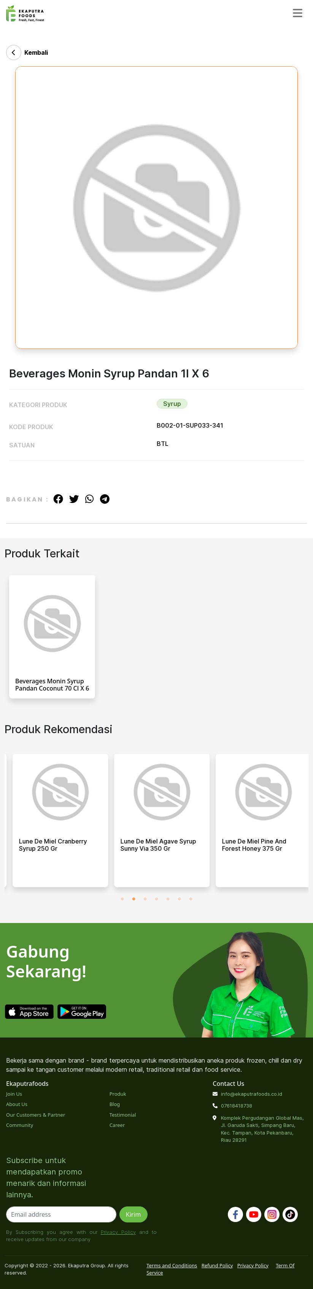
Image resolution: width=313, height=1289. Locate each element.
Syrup (172, 403)
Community (19, 1125)
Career (117, 1125)
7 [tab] (191, 899)
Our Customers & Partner (35, 1114)
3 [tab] (145, 899)
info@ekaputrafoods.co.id (251, 1094)
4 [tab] (156, 899)
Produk (118, 1093)
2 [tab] (134, 899)
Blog (115, 1104)
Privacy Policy (118, 1232)
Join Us (14, 1093)
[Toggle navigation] (297, 13)
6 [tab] (179, 899)
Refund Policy (217, 1265)
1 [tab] (122, 899)
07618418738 (236, 1106)
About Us (16, 1104)
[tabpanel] (55, 823)
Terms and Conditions (171, 1265)
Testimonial (123, 1114)
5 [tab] (168, 899)
